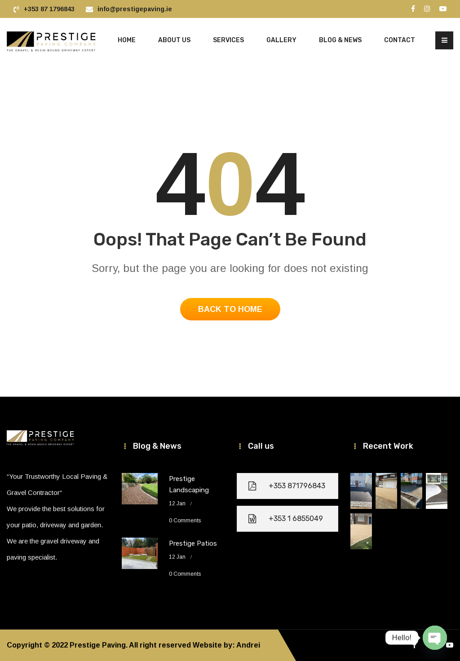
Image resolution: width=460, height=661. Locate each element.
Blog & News (340, 40)
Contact (399, 40)
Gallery (281, 40)
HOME (127, 40)
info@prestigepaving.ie (134, 9)
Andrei (248, 645)
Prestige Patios (193, 543)
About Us (174, 40)
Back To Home (230, 309)
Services (228, 40)
